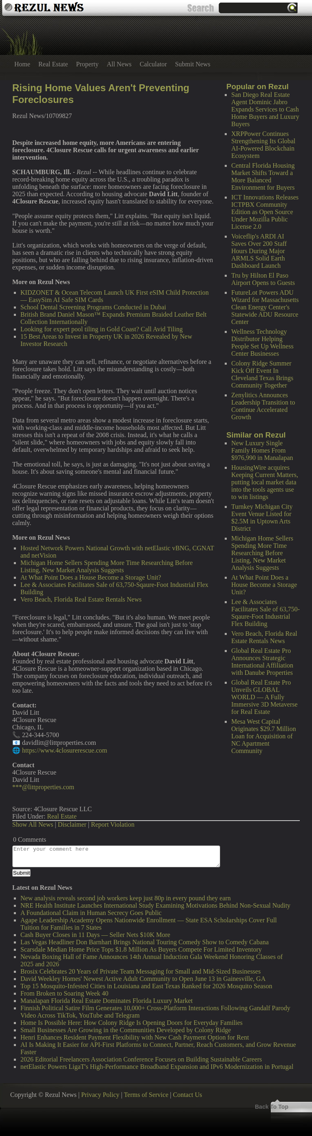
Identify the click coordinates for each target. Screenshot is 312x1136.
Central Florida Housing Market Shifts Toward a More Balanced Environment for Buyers (263, 176)
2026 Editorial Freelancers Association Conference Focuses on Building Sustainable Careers (141, 1059)
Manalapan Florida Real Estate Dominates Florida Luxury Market (106, 1000)
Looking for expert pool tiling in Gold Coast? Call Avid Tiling (101, 329)
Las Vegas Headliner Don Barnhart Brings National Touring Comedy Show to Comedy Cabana (144, 942)
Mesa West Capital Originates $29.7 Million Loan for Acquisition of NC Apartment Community (263, 736)
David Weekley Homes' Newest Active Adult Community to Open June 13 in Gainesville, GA (143, 978)
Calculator (153, 64)
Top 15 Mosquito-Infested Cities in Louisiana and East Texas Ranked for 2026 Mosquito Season (146, 986)
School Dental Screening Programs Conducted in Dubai (93, 307)
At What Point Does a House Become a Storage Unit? (264, 584)
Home (22, 64)
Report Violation (113, 824)
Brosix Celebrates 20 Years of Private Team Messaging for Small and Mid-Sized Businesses (140, 971)
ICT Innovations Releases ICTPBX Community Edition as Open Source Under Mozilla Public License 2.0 (265, 212)
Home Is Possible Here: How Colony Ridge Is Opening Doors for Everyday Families (131, 1022)
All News (119, 64)
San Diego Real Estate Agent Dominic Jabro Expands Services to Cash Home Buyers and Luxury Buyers (265, 109)
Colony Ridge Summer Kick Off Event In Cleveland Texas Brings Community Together (262, 374)
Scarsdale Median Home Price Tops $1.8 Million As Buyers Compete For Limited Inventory (141, 949)
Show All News (32, 824)
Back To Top (271, 1106)
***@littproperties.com (43, 787)
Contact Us (187, 1094)
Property (87, 64)
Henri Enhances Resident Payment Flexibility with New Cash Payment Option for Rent (134, 1037)
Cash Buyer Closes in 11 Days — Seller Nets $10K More (95, 934)
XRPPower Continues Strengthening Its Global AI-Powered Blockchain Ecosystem (263, 144)
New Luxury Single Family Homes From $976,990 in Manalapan (262, 450)
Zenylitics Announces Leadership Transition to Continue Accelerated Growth (263, 406)
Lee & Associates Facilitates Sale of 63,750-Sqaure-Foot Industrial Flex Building (265, 612)
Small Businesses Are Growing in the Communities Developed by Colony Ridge (125, 1030)
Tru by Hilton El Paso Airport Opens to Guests (263, 279)
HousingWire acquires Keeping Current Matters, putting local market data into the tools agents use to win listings (264, 482)
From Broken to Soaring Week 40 (64, 993)
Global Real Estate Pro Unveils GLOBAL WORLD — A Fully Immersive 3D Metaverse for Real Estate (264, 697)
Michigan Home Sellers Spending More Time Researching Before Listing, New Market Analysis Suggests (262, 553)
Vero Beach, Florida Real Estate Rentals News (264, 637)
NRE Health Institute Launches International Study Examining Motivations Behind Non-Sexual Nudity (155, 905)
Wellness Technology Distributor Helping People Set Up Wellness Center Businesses (262, 342)
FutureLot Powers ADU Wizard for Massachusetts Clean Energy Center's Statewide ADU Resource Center (265, 307)
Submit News (192, 64)
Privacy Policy (100, 1094)
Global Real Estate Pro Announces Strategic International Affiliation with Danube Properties (262, 661)
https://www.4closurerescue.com (64, 750)
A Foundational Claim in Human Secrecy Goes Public (91, 912)
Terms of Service (146, 1094)
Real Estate (53, 64)
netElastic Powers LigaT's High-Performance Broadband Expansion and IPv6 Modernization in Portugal (156, 1066)
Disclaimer (72, 824)
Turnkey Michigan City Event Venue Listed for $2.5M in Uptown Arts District (262, 517)
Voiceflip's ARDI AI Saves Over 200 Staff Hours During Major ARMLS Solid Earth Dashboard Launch (259, 251)
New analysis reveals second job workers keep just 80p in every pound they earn (125, 898)
